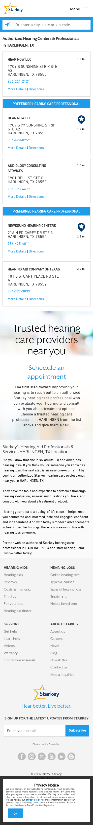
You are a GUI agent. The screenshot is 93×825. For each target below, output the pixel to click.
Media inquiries (62, 675)
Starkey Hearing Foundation (46, 744)
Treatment (58, 596)
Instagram (32, 756)
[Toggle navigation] (78, 8)
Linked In (61, 756)
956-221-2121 (19, 81)
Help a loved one (63, 604)
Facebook (22, 756)
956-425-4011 (19, 243)
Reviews (10, 582)
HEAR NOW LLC (19, 59)
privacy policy (33, 799)
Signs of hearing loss (65, 589)
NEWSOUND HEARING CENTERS (32, 225)
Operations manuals (19, 660)
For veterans (13, 604)
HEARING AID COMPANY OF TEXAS (34, 269)
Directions (36, 89)
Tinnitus (10, 596)
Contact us (58, 667)
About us (57, 631)
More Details (17, 89)
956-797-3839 (19, 291)
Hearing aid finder (17, 611)
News (54, 646)
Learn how (12, 639)
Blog (53, 653)
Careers (56, 639)
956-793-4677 (19, 189)
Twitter (42, 756)
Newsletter (58, 660)
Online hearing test (65, 575)
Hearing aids (13, 575)
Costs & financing (17, 589)
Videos (9, 646)
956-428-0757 (19, 140)
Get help (10, 631)
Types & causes (62, 582)
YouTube (52, 756)
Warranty (11, 653)
